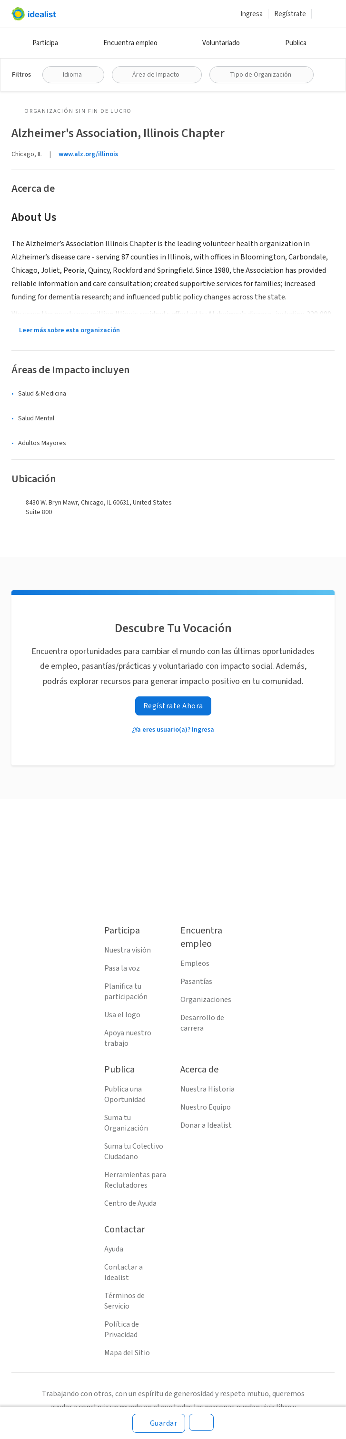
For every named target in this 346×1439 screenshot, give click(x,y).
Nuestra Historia (207, 1089)
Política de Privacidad (121, 1329)
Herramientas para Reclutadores (135, 1180)
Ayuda (113, 1249)
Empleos (194, 963)
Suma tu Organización (126, 1122)
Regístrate (290, 14)
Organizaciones (205, 999)
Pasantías (196, 981)
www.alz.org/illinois (88, 154)
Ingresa (251, 14)
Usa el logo (122, 1015)
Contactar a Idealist (123, 1272)
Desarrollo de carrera (202, 1022)
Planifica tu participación (126, 991)
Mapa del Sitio (127, 1353)
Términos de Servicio (124, 1300)
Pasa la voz (122, 968)
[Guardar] (159, 1423)
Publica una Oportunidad (125, 1094)
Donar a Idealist (206, 1125)
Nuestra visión (127, 950)
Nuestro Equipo (205, 1107)
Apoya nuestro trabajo (127, 1038)
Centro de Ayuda (130, 1203)
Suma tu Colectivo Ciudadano (133, 1151)
